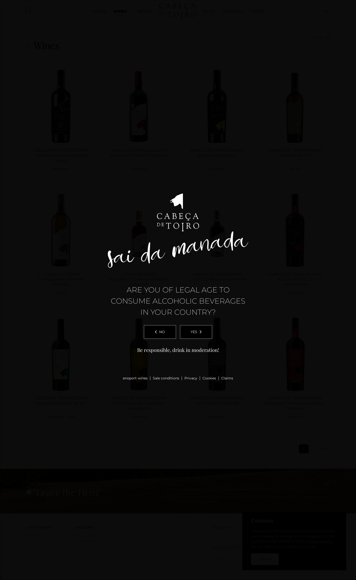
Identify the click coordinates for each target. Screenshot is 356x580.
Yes (196, 332)
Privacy (190, 378)
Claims (227, 378)
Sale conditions (166, 378)
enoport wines (135, 378)
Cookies (209, 378)
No (160, 332)
